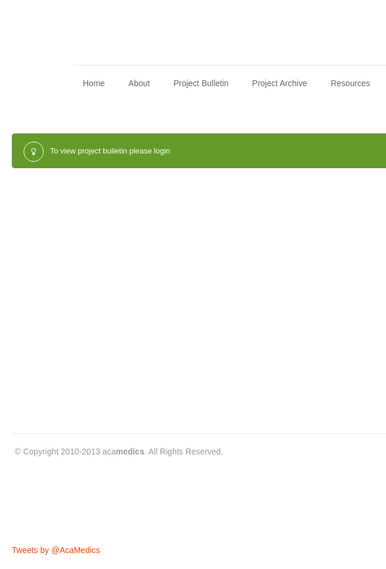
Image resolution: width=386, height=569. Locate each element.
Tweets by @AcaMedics (56, 550)
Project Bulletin (200, 83)
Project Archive (279, 83)
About (139, 83)
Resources (350, 83)
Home (93, 83)
